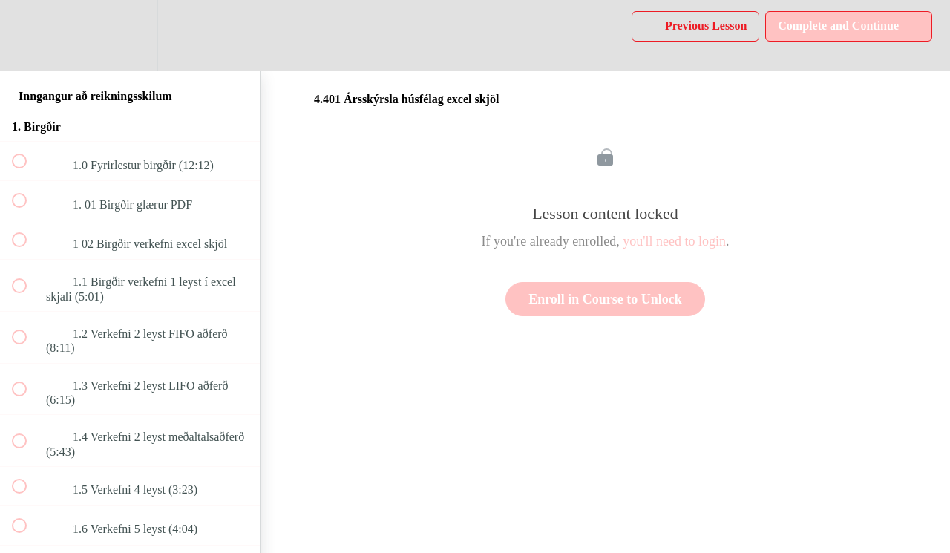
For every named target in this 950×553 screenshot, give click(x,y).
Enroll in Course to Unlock (605, 299)
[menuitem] (129, 35)
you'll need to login (674, 241)
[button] (27, 35)
